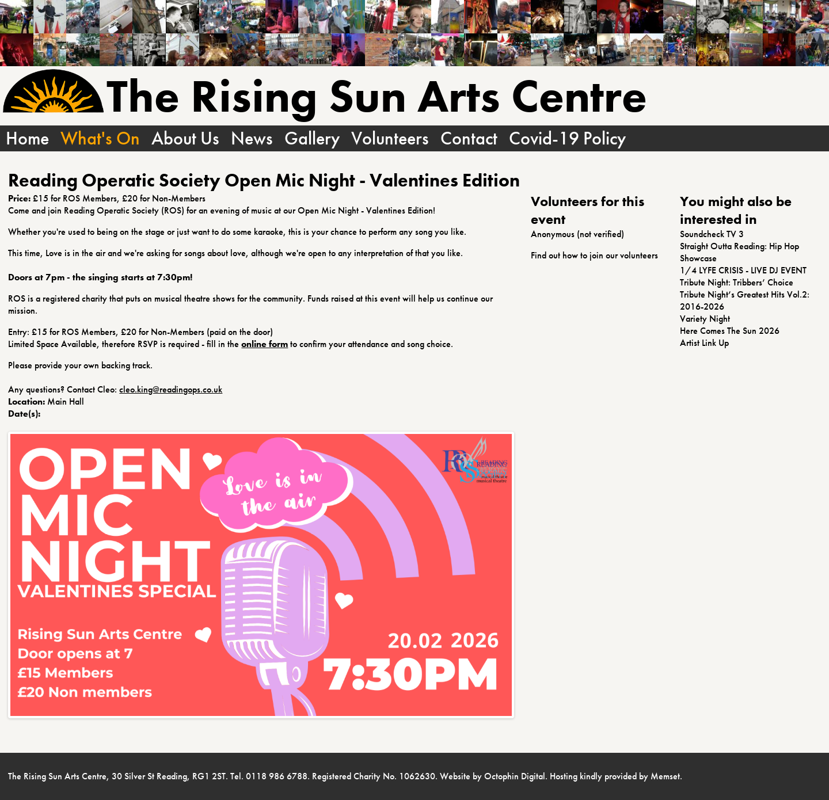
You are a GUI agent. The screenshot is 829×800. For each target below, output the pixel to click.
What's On (100, 138)
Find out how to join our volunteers (594, 255)
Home (27, 138)
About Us (185, 138)
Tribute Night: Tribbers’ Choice (736, 282)
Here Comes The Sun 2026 (729, 331)
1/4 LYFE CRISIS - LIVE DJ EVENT (743, 270)
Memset (665, 776)
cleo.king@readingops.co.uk (170, 389)
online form (264, 344)
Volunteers (390, 138)
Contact (468, 138)
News (252, 138)
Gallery (312, 138)
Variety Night (705, 319)
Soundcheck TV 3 (712, 234)
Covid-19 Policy (567, 138)
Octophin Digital (514, 776)
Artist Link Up (704, 343)
